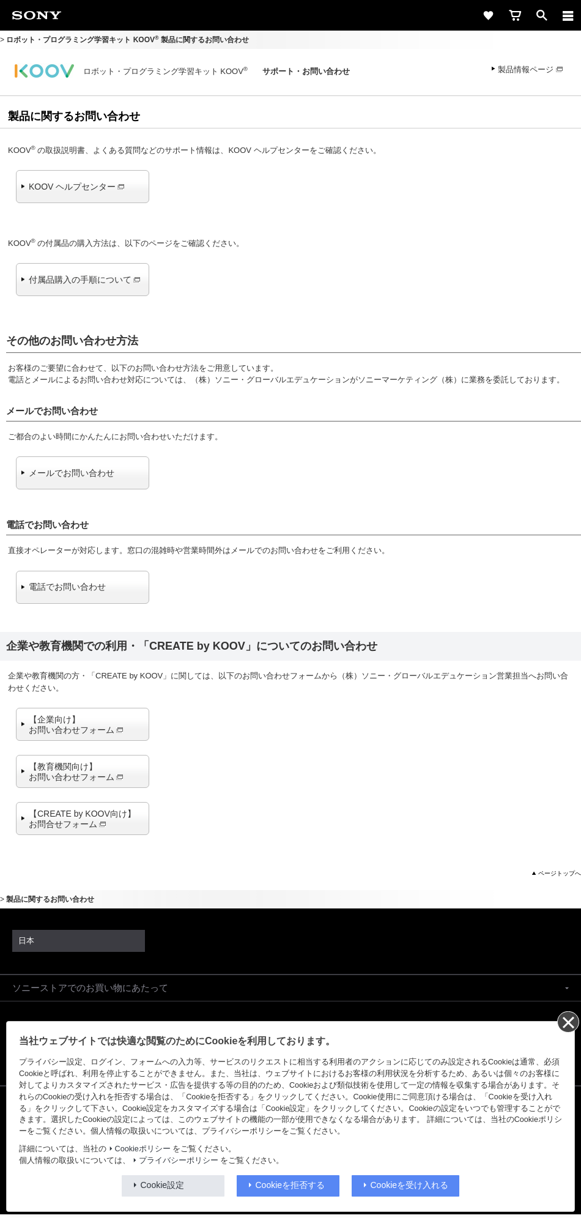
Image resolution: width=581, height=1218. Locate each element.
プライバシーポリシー (178, 1160)
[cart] (514, 15)
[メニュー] (568, 15)
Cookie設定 (163, 1185)
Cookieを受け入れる (410, 1185)
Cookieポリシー (143, 1149)
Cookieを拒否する (290, 1185)
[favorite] (488, 15)
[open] (541, 15)
